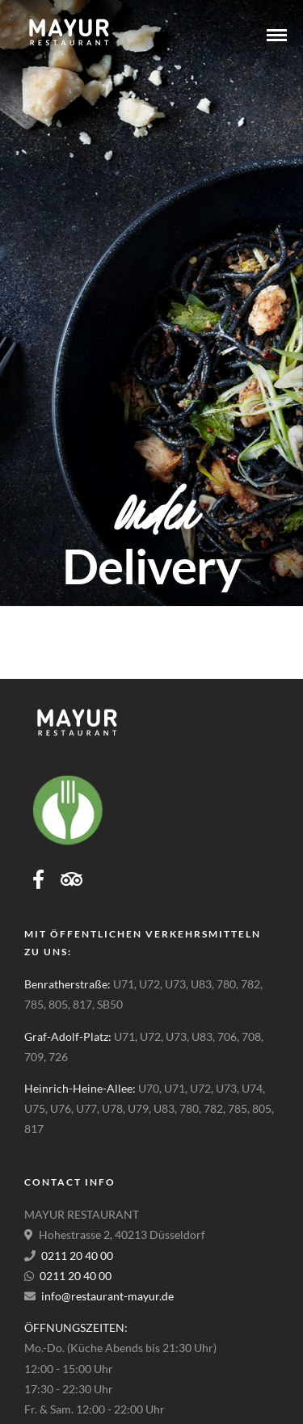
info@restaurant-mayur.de (107, 1296)
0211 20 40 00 (77, 1255)
